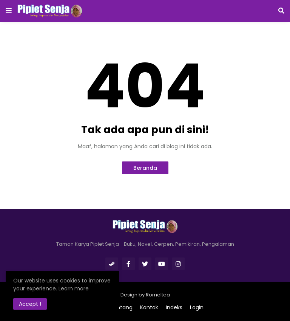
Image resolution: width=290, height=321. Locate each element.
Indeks (174, 307)
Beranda (145, 168)
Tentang (121, 307)
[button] (8, 11)
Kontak (149, 307)
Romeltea (158, 294)
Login (197, 307)
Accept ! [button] (30, 304)
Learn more (74, 288)
